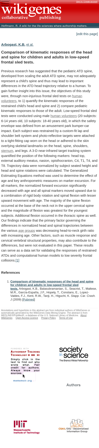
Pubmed (28, 299)
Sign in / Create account (86, 1)
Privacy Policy (48, 318)
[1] (17, 260)
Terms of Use (66, 318)
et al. (29, 44)
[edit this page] (87, 34)
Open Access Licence (27, 318)
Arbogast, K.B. (13, 44)
